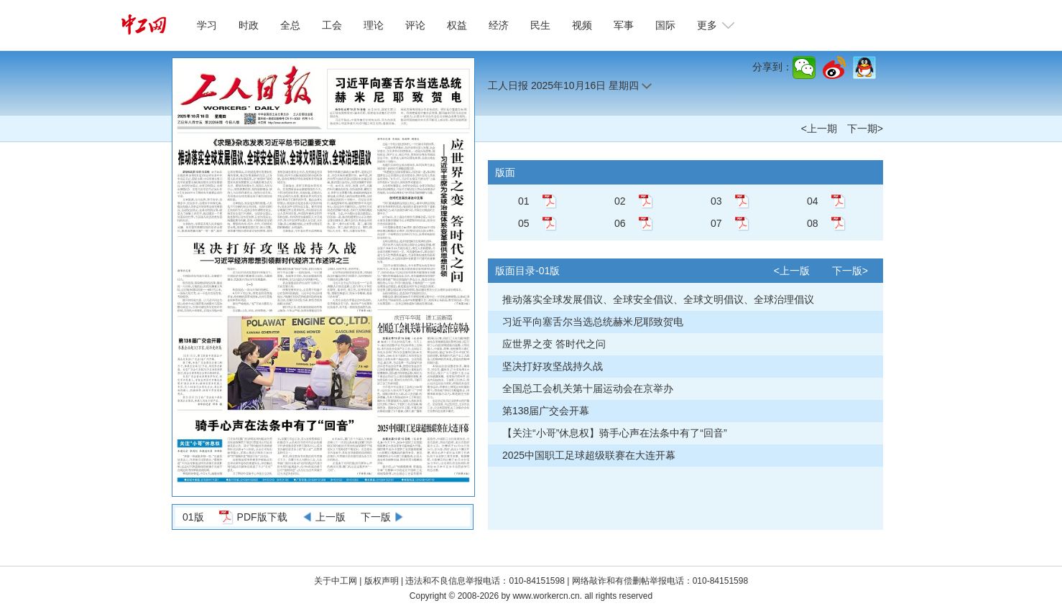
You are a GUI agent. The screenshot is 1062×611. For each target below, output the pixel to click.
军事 (624, 25)
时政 (249, 25)
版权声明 (382, 581)
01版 (193, 517)
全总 (290, 25)
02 (620, 201)
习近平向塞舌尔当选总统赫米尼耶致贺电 (592, 321)
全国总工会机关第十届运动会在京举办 (587, 388)
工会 (332, 25)
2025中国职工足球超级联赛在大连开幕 (588, 455)
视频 (582, 25)
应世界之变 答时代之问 (554, 344)
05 (524, 223)
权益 (457, 25)
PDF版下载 (262, 517)
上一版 (330, 517)
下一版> (850, 270)
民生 (540, 25)
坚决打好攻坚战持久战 (552, 366)
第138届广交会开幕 (545, 410)
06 (620, 223)
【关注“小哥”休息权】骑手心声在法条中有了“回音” (614, 433)
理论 (374, 25)
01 (524, 201)
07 (716, 223)
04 (812, 201)
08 (812, 223)
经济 (499, 25)
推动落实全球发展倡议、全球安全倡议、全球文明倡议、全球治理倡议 (658, 299)
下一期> (865, 128)
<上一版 (792, 270)
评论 (415, 25)
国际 (665, 25)
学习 (207, 25)
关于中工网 (335, 581)
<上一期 (819, 128)
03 (716, 201)
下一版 (376, 517)
